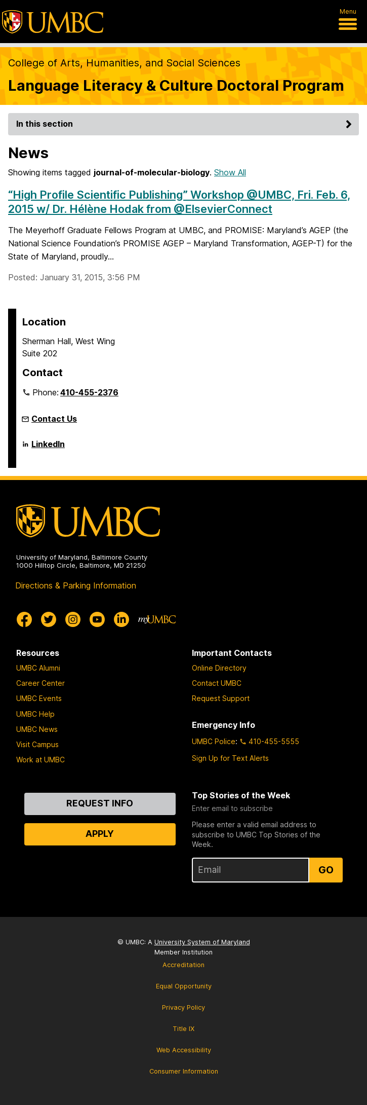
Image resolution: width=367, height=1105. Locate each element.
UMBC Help (35, 714)
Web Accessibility (183, 1050)
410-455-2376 (89, 392)
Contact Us (54, 419)
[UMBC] (52, 22)
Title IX (183, 1029)
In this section (185, 124)
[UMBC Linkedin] (121, 619)
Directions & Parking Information (75, 585)
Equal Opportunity (184, 986)
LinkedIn (48, 448)
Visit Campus (37, 744)
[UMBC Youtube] (97, 619)
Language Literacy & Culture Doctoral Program (176, 85)
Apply (100, 833)
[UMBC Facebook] (24, 619)
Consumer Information (183, 1071)
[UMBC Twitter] (48, 619)
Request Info (99, 803)
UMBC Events (39, 698)
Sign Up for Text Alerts (230, 758)
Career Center (40, 683)
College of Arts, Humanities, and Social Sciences (124, 63)
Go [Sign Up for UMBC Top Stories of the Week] (326, 870)
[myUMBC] (157, 619)
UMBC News (37, 729)
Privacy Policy (183, 1007)
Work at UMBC (40, 759)
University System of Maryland (202, 942)
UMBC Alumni (38, 668)
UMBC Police (213, 741)
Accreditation (183, 965)
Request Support (221, 698)
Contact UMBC (216, 683)
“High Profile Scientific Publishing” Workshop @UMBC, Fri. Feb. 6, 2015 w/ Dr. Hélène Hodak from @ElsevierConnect (179, 201)
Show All (230, 172)
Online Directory (219, 668)
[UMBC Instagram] (73, 619)
